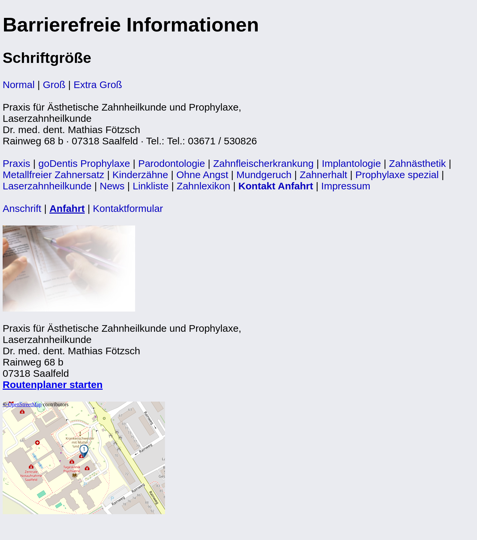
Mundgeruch (264, 174)
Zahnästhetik (417, 163)
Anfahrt (67, 208)
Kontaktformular (128, 208)
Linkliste (151, 185)
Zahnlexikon (203, 185)
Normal (19, 84)
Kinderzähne (140, 174)
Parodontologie (171, 163)
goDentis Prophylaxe (84, 163)
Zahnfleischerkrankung (263, 163)
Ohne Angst (202, 174)
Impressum (345, 185)
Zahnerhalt (323, 174)
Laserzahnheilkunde (47, 185)
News (112, 185)
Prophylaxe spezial (397, 174)
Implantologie (351, 163)
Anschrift (22, 208)
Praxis (16, 163)
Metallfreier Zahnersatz (53, 174)
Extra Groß (98, 84)
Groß (54, 84)
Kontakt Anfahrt (275, 185)
